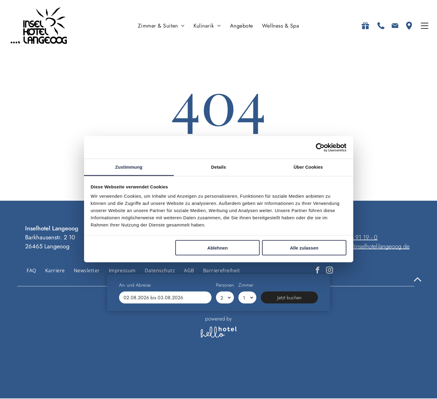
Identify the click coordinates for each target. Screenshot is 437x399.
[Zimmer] (247, 386)
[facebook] (317, 271)
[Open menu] (424, 26)
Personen (225, 373)
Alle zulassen (304, 247)
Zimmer (245, 373)
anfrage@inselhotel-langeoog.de (370, 247)
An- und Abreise (135, 373)
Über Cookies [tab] (308, 167)
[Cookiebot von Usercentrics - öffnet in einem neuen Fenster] (320, 147)
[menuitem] (161, 26)
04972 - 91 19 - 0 (355, 238)
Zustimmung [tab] (128, 167)
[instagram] (329, 271)
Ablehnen (217, 247)
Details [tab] (218, 167)
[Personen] (225, 386)
